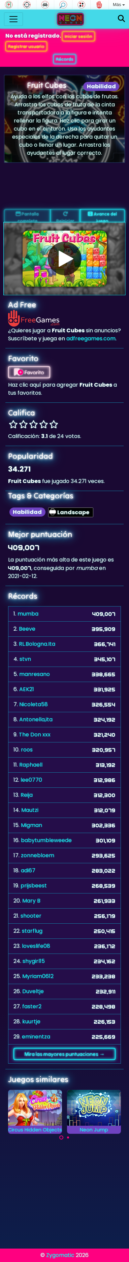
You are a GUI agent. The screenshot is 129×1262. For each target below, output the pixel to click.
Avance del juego (102, 217)
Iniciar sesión (78, 36)
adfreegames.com (91, 338)
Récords (64, 59)
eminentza (36, 1036)
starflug (32, 931)
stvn (25, 659)
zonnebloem (37, 855)
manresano (34, 674)
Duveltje (33, 991)
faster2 (31, 1006)
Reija (27, 795)
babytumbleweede (46, 840)
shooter (31, 916)
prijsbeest (34, 885)
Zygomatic (60, 1255)
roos (27, 750)
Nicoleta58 (33, 704)
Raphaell (30, 765)
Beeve (27, 629)
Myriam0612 (38, 976)
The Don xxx (35, 734)
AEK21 (26, 689)
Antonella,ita (36, 719)
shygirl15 (34, 961)
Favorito (29, 372)
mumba (28, 614)
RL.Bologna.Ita (37, 644)
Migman (31, 825)
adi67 (28, 870)
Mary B (31, 901)
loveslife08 (36, 946)
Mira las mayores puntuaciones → (64, 1054)
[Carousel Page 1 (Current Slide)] (61, 1137)
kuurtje (31, 1021)
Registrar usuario (26, 46)
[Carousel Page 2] (68, 1137)
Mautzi (29, 810)
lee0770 (31, 780)
